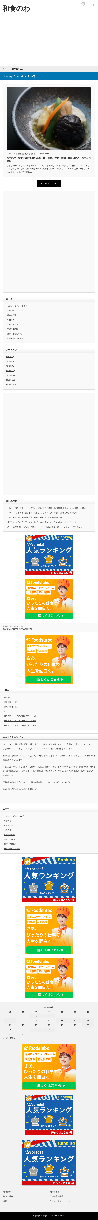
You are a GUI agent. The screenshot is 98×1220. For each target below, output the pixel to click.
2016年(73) (10, 380)
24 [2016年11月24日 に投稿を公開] (49, 1030)
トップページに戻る (49, 183)
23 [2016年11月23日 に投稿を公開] (36, 1030)
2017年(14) (10, 375)
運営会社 (7, 697)
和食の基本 (22, 154)
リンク (6, 711)
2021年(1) (10, 357)
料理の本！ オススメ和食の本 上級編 (20, 725)
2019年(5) (10, 366)
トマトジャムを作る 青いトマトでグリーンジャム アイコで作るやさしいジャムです (42, 513)
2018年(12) (10, 371)
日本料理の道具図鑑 (15, 338)
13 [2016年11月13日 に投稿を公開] (88, 1021)
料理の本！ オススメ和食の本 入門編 (20, 716)
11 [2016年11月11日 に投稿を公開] (62, 1021)
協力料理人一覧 (10, 702)
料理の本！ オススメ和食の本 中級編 (20, 721)
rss (83, 4)
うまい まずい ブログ (17, 306)
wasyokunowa (44, 154)
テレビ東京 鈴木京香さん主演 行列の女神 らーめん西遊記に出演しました (38, 517)
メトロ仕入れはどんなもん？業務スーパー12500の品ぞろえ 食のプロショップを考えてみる (44, 527)
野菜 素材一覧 (10, 707)
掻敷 (5, 1201)
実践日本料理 (12, 329)
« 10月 (5, 1038)
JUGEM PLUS (26, 629)
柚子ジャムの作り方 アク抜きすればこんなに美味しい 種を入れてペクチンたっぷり (42, 522)
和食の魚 (10, 320)
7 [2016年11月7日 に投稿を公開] (9, 1021)
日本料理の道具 (56, 1196)
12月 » (12, 1038)
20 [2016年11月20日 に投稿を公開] (88, 1025)
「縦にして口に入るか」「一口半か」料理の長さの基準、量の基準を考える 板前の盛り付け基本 (46, 508)
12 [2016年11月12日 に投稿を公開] (75, 1021)
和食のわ (47, 1216)
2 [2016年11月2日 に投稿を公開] (36, 1016)
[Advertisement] (49, 41)
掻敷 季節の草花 (14, 334)
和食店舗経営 (12, 324)
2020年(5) (10, 361)
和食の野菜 (31, 154)
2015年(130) (11, 384)
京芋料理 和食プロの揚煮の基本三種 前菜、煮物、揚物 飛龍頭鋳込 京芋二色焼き (49, 159)
